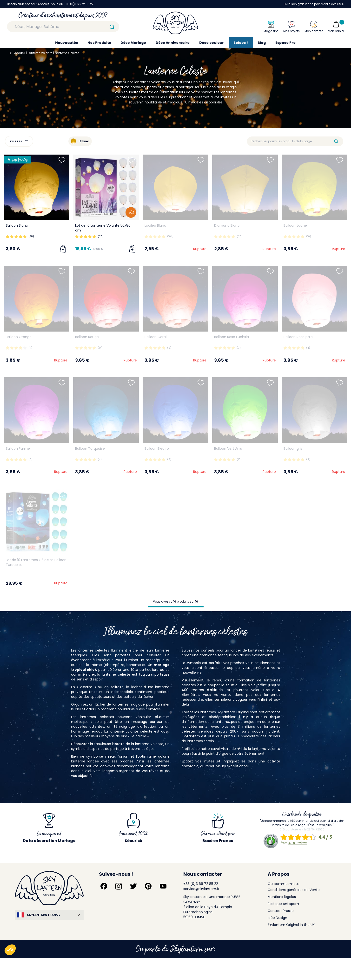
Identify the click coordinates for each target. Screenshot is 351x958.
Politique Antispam (283, 903)
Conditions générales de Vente (294, 889)
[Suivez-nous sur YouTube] (163, 886)
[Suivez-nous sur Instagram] (118, 886)
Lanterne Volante (40, 53)
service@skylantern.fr (201, 888)
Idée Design (277, 917)
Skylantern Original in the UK (291, 924)
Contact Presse (281, 910)
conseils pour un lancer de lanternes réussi (238, 650)
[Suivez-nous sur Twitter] (133, 886)
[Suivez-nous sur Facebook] (104, 886)
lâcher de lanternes (111, 704)
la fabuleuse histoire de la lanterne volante (126, 743)
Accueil (19, 53)
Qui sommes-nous (283, 883)
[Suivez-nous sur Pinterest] (148, 886)
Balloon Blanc (17, 225)
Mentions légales (282, 896)
